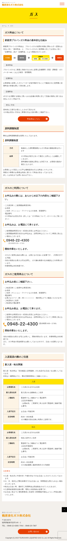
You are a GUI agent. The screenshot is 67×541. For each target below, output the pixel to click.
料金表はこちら (33, 119)
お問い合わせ (33, 531)
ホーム (4, 26)
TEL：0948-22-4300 (10, 526)
